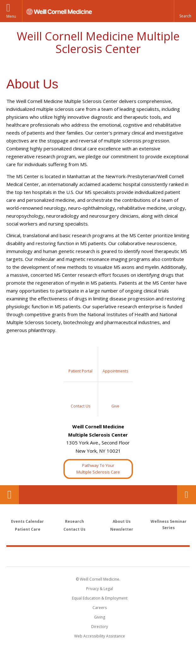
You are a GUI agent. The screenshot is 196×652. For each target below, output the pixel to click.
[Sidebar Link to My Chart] (80, 364)
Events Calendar (27, 521)
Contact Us (74, 529)
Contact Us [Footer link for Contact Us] (186, 494)
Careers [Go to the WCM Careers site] (99, 607)
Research (74, 521)
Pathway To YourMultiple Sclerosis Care (98, 468)
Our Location (9, 494)
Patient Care (27, 529)
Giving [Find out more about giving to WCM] (99, 617)
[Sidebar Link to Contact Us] (80, 399)
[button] (185, 11)
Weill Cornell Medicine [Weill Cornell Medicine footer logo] (61, 556)
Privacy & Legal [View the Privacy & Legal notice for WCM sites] (99, 588)
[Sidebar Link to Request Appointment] (115, 364)
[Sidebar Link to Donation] (115, 399)
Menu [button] (11, 16)
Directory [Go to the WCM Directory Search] (99, 626)
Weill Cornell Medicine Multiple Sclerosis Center (98, 42)
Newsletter (121, 529)
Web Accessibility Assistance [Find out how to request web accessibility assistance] (99, 636)
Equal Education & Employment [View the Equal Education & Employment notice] (100, 598)
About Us (122, 521)
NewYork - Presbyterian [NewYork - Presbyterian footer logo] (141, 556)
